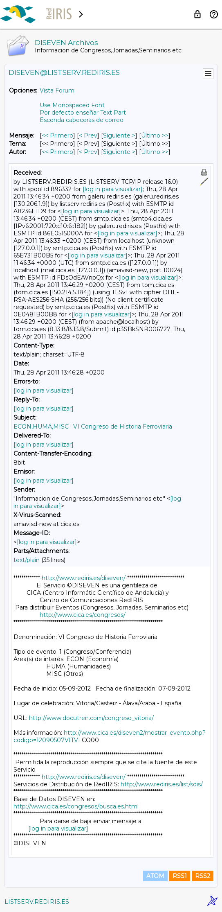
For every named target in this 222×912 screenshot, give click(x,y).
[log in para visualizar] (113, 189)
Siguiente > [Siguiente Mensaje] (119, 135)
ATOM (155, 876)
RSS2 (202, 876)
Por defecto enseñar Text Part (83, 112)
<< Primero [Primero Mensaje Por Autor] (57, 152)
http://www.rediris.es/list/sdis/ (162, 784)
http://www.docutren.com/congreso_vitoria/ (91, 718)
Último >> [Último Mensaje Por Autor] (154, 152)
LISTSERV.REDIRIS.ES (36, 901)
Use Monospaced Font (72, 105)
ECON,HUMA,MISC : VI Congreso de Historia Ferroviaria (92, 426)
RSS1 (180, 876)
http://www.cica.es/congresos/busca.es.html (76, 806)
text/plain (26, 560)
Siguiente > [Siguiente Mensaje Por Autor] (119, 152)
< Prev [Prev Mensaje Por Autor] (88, 152)
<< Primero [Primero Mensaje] (57, 135)
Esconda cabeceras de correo (81, 120)
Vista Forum (57, 90)
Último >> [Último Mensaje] (154, 135)
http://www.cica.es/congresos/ (83, 615)
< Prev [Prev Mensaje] (88, 135)
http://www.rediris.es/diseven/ (84, 578)
